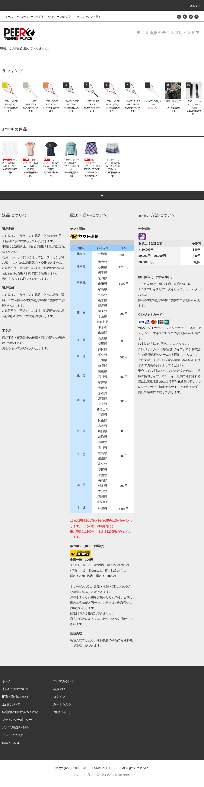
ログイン (59, 696)
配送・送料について (15, 696)
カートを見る (62, 704)
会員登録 (59, 689)
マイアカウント (63, 681)
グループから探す (59, 16)
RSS (5, 742)
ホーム (9, 16)
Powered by (102, 775)
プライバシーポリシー (17, 719)
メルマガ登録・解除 (15, 727)
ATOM (14, 742)
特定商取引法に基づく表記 (20, 712)
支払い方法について (15, 689)
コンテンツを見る (88, 16)
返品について (11, 704)
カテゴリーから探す (30, 16)
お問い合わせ (62, 712)
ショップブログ (12, 735)
